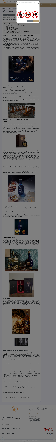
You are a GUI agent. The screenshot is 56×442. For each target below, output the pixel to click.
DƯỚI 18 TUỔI (30, 20)
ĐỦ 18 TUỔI (36, 20)
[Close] (38, 3)
